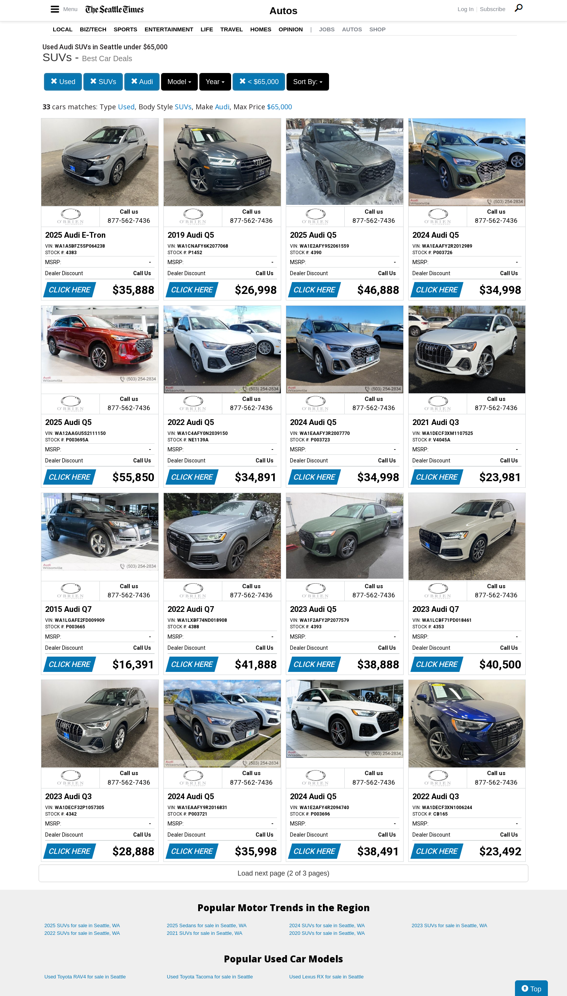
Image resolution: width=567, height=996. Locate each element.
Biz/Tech (93, 29)
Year (215, 82)
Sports (125, 29)
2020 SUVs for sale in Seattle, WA (327, 933)
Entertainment (169, 29)
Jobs (327, 29)
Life (206, 29)
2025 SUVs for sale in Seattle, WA (82, 925)
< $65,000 (259, 82)
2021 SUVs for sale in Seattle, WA (205, 933)
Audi (142, 82)
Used (63, 82)
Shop (377, 29)
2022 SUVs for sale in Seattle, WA (82, 933)
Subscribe (492, 9)
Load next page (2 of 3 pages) (283, 873)
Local (63, 29)
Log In (466, 9)
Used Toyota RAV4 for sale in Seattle (85, 977)
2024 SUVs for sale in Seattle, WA (327, 925)
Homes (260, 29)
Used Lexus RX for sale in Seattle (326, 977)
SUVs (103, 82)
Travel (231, 29)
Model (179, 82)
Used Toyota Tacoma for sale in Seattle (210, 977)
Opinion (291, 29)
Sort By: (308, 82)
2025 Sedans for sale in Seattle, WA (206, 925)
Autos (283, 10)
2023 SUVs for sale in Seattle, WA (449, 925)
